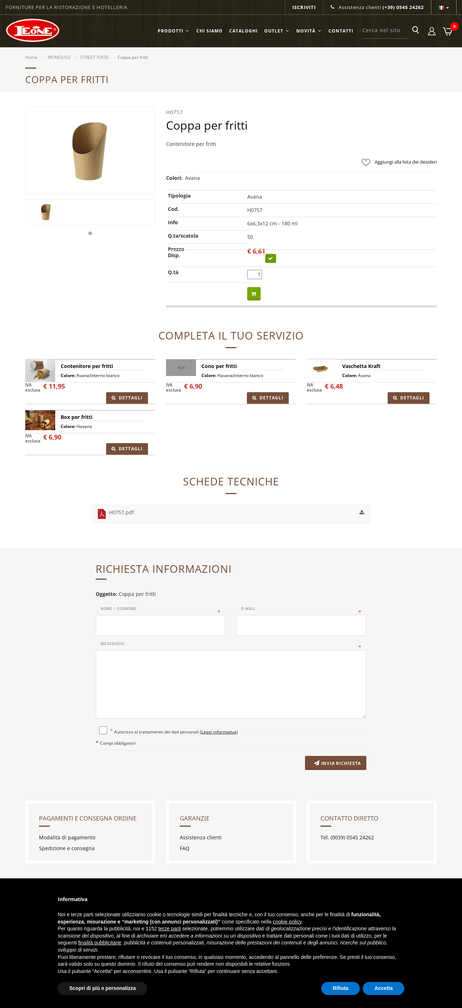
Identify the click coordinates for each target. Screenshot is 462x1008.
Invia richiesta (336, 764)
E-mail (248, 609)
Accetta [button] (383, 988)
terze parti (169, 928)
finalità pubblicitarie (99, 943)
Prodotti (174, 31)
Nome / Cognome (119, 609)
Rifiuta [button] (341, 988)
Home (31, 57)
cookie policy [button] (287, 922)
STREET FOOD (94, 57)
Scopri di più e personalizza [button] (102, 988)
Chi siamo (209, 31)
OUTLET (277, 31)
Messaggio (113, 644)
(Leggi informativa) (219, 732)
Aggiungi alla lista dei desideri (397, 162)
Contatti (340, 31)
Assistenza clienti (377, 7)
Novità (309, 31)
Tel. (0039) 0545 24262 (347, 838)
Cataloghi (243, 31)
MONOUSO (59, 57)
